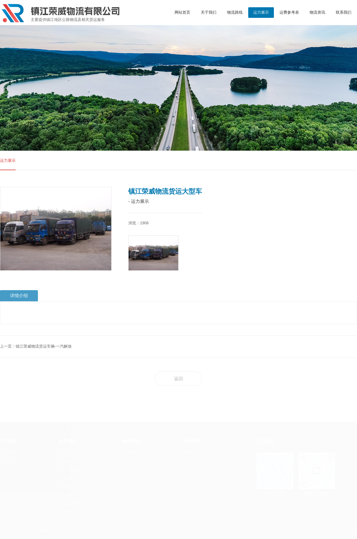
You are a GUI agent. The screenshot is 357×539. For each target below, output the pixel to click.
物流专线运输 (70, 469)
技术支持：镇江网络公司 (335, 530)
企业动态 (191, 453)
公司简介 (8, 453)
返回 (178, 378)
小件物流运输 (70, 503)
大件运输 (66, 494)
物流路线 (235, 12)
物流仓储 (66, 511)
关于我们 (208, 12)
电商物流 (66, 486)
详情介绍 (19, 295)
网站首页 (182, 12)
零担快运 (66, 461)
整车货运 (66, 453)
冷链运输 (66, 478)
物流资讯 (317, 12)
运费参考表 (289, 12)
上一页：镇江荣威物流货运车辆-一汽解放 (36, 346)
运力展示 (261, 12)
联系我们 (343, 12)
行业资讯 (191, 461)
